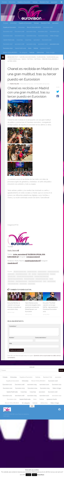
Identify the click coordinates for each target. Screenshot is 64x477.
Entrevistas (12, 2)
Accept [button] (28, 474)
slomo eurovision (51, 281)
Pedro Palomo (14, 84)
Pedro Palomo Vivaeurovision (35, 281)
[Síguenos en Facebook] (59, 409)
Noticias (35, 2)
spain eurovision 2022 (13, 283)
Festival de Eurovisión (29, 278)
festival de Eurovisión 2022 (42, 278)
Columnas (20, 40)
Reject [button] (34, 474)
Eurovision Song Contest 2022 (41, 276)
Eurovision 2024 (31, 36)
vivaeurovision (31, 283)
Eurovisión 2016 (48, 27)
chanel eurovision (42, 271)
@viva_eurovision (20, 254)
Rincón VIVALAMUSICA (34, 27)
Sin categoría (23, 52)
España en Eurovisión (24, 2)
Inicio (29, 48)
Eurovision (52, 274)
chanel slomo (11, 274)
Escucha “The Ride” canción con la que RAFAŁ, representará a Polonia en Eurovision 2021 (50, 307)
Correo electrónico (40, 337)
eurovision (54, 2)
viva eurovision (23, 283)
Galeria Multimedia (8, 40)
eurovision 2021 (54, 44)
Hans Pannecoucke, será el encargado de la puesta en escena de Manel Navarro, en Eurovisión (32, 307)
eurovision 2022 (11, 276)
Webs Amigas (54, 36)
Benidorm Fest (44, 2)
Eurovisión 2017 (7, 31)
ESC (29, 274)
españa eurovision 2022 (43, 274)
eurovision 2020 (43, 31)
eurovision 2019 (31, 31)
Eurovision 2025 (43, 36)
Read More (40, 474)
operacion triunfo (45, 48)
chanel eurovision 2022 (53, 271)
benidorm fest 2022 (32, 271)
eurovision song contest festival (15, 278)
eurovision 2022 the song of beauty (25, 276)
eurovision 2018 (19, 44)
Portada (4, 2)
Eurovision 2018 (19, 31)
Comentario (13, 326)
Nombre (11, 337)
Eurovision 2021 (54, 31)
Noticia (36, 48)
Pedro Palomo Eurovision (21, 281)
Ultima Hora (40, 52)
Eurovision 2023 (19, 36)
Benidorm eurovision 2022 (20, 271)
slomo (44, 281)
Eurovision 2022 (8, 36)
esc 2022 (34, 274)
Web (10, 343)
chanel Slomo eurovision (21, 274)
